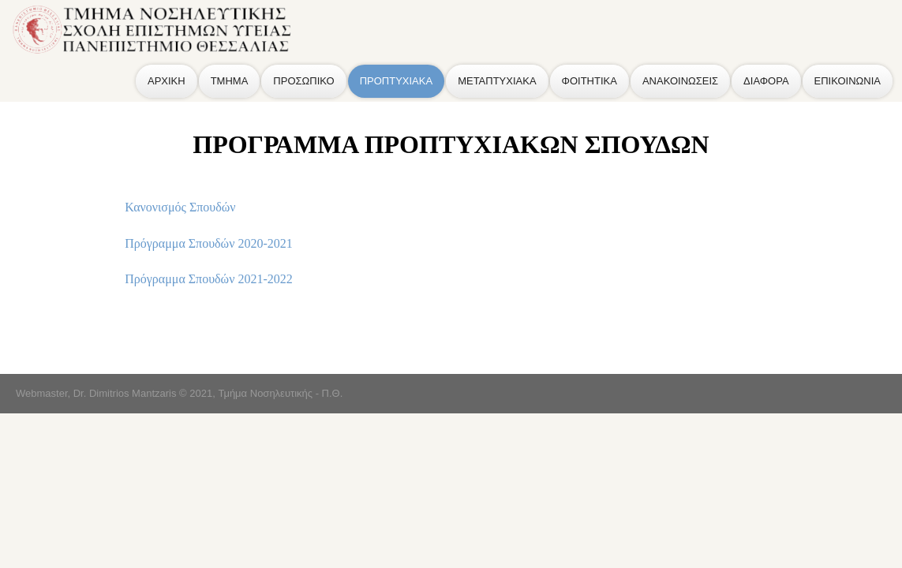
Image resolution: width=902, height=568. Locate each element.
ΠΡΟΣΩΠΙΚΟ (303, 81)
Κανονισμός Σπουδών (180, 207)
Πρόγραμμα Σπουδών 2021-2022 (208, 279)
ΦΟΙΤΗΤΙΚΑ (589, 81)
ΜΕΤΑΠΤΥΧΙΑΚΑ (497, 81)
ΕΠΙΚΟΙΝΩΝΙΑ (847, 81)
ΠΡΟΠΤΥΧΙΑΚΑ (396, 81)
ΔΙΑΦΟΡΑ (765, 81)
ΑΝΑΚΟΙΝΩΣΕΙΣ (680, 81)
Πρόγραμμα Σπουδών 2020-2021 (208, 243)
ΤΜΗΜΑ (230, 81)
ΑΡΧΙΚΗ (166, 81)
